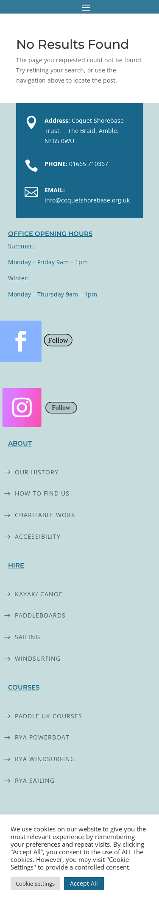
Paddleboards (40, 615)
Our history (37, 472)
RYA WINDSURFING (45, 759)
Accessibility (38, 536)
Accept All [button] (84, 883)
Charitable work (45, 515)
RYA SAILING (35, 780)
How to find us (42, 493)
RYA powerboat (42, 737)
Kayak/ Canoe (39, 594)
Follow (58, 339)
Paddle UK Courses (48, 716)
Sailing (27, 637)
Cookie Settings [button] (35, 883)
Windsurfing (38, 658)
